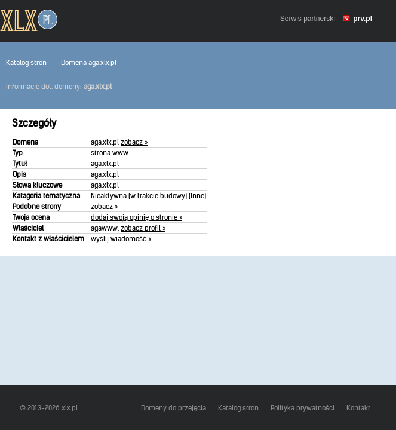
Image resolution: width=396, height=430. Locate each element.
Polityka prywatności (302, 407)
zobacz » (134, 141)
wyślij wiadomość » (121, 238)
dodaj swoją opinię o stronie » (136, 217)
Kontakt (358, 407)
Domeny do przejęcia (173, 407)
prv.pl (362, 18)
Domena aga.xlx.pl (88, 62)
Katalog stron (26, 62)
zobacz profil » (143, 227)
